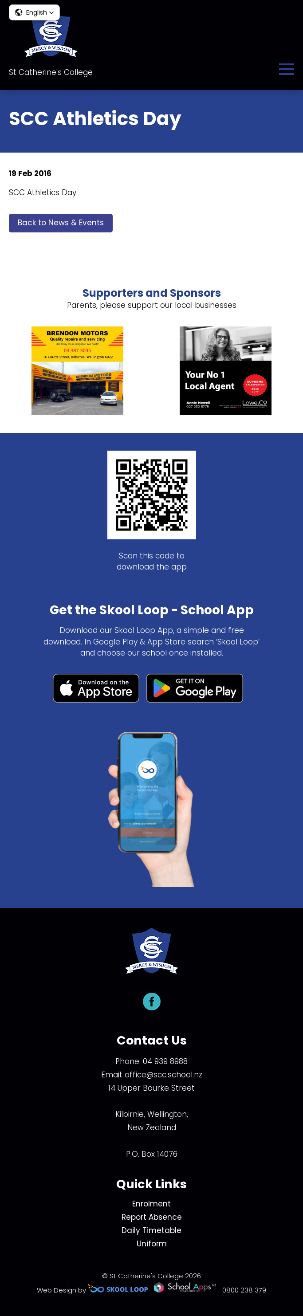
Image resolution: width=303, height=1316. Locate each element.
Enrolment (151, 1203)
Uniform (152, 1243)
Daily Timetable (151, 1230)
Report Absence (152, 1217)
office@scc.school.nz (163, 1074)
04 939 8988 (165, 1061)
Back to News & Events (61, 222)
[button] (34, 12)
